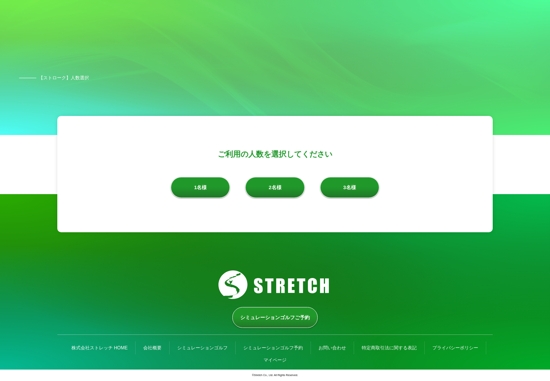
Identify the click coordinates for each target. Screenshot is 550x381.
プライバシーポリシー (455, 347)
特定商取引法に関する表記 (389, 347)
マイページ (275, 360)
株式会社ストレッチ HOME (99, 347)
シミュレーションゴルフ (202, 347)
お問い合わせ (332, 347)
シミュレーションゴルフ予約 (273, 347)
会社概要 (152, 347)
